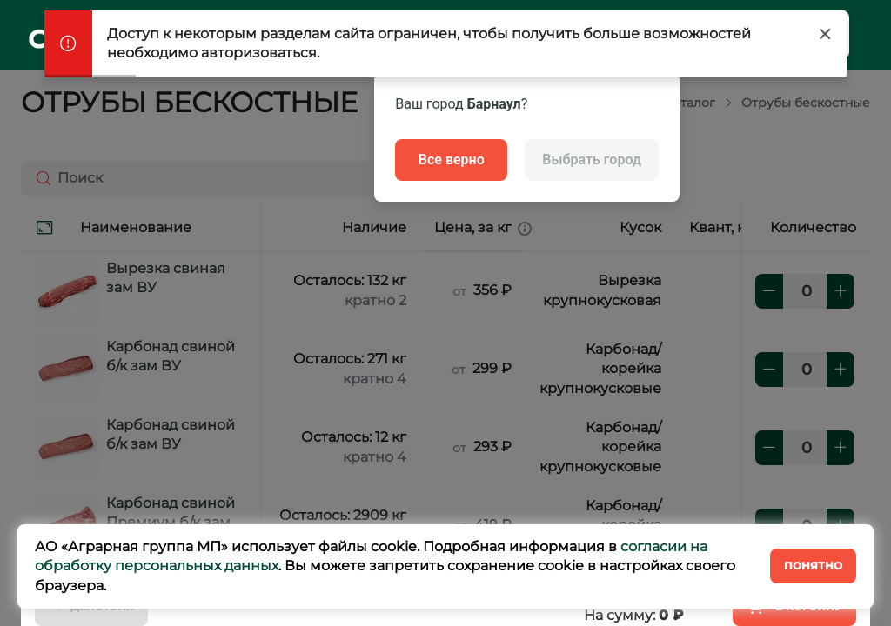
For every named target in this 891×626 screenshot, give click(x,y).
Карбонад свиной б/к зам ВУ (170, 356)
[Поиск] (40, 178)
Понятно (813, 565)
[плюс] (840, 291)
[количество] (804, 291)
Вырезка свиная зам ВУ (165, 278)
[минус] (769, 291)
